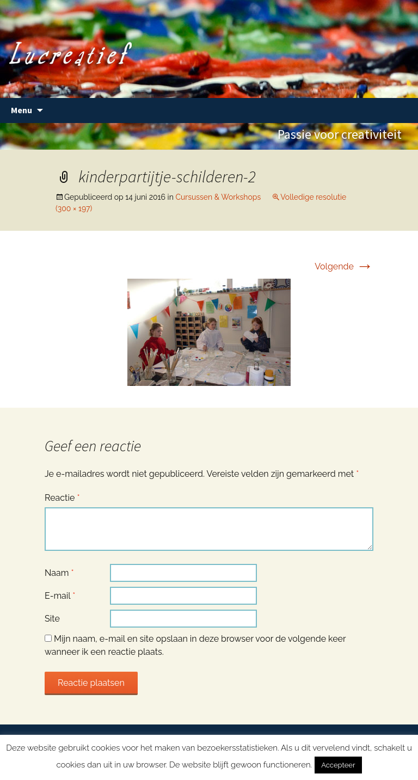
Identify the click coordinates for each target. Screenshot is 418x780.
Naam (59, 573)
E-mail (60, 596)
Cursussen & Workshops (218, 197)
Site (52, 618)
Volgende (344, 266)
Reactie (62, 498)
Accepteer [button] (338, 765)
